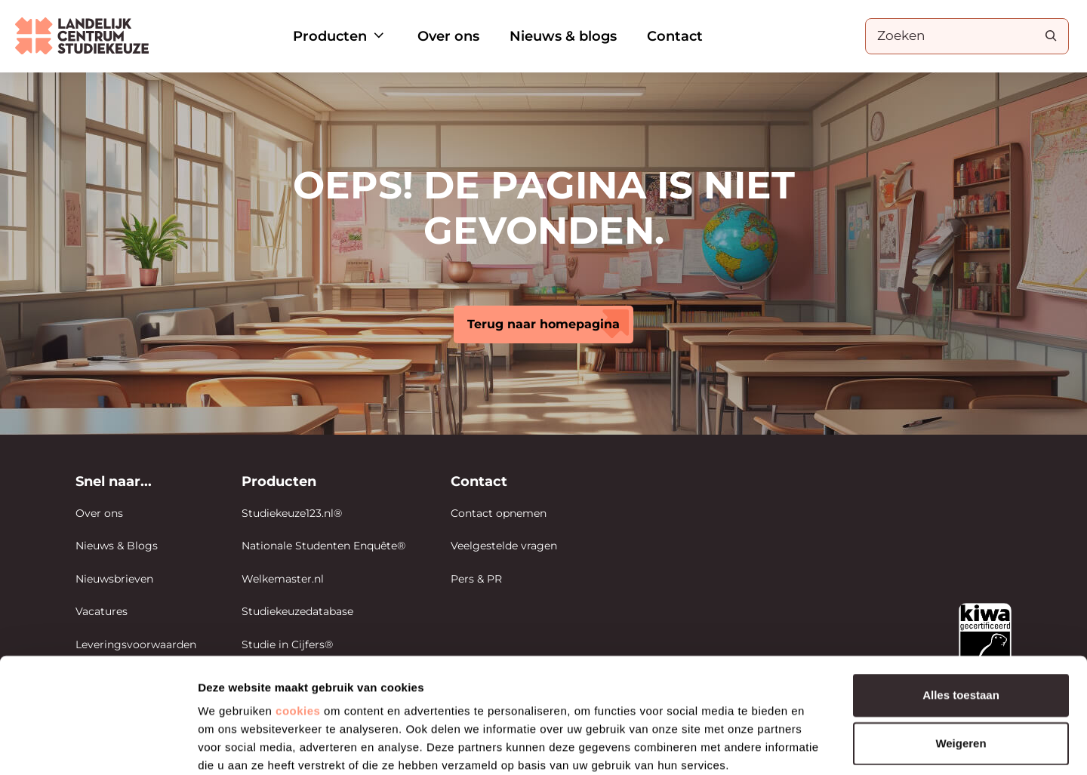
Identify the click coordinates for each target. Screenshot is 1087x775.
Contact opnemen (499, 513)
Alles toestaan (960, 613)
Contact (675, 36)
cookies (298, 629)
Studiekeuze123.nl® (292, 513)
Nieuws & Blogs (116, 545)
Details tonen (815, 745)
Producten (340, 36)
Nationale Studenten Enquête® (323, 545)
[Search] (1051, 35)
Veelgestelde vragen (504, 545)
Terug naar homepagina (543, 324)
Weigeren (960, 662)
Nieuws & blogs (563, 36)
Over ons (448, 36)
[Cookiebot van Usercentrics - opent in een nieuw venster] (98, 745)
